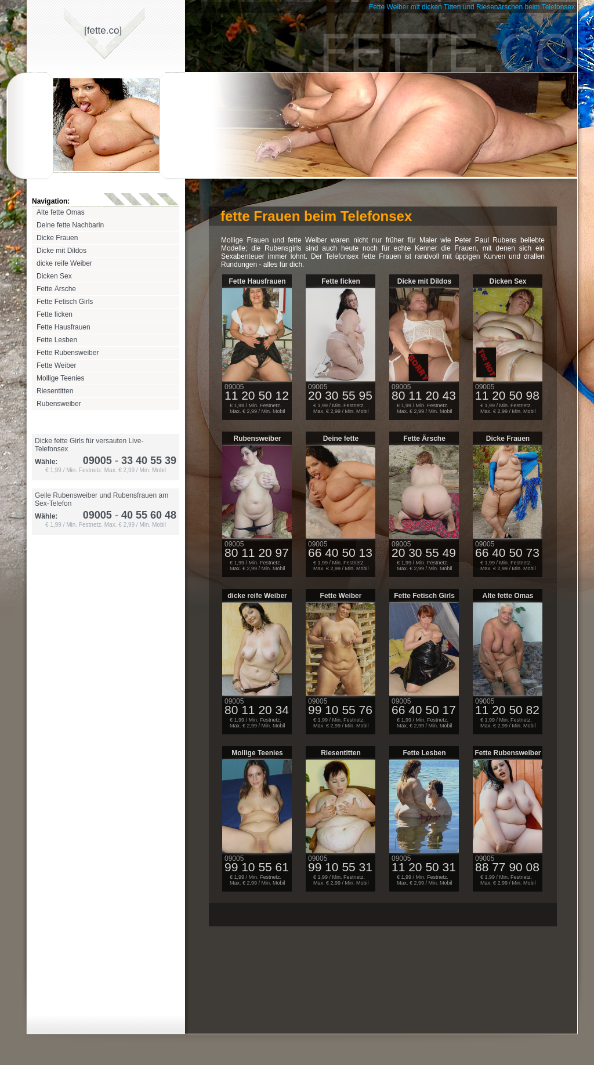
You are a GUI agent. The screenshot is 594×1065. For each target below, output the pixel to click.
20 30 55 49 (424, 552)
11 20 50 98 (507, 395)
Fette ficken (55, 314)
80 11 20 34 (256, 709)
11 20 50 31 (424, 867)
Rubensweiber (59, 404)
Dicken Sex (54, 276)
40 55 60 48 (144, 515)
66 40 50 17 (424, 709)
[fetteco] (103, 30)
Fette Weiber (56, 365)
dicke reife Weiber (64, 263)
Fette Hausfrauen (63, 327)
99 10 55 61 (256, 867)
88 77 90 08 (507, 867)
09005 (97, 460)
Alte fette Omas (61, 212)
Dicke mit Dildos (61, 251)
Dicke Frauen (57, 238)
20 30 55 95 (340, 395)
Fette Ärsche (56, 289)
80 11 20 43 (424, 395)
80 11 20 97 (256, 552)
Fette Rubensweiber (68, 353)
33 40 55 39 (144, 460)
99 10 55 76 (340, 709)
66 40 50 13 (340, 552)
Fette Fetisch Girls (65, 302)
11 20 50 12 (256, 395)
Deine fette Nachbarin (70, 225)
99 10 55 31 (340, 867)
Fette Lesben (57, 340)
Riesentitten (55, 391)
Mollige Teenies (61, 378)
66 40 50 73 (507, 552)
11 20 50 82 (507, 709)
